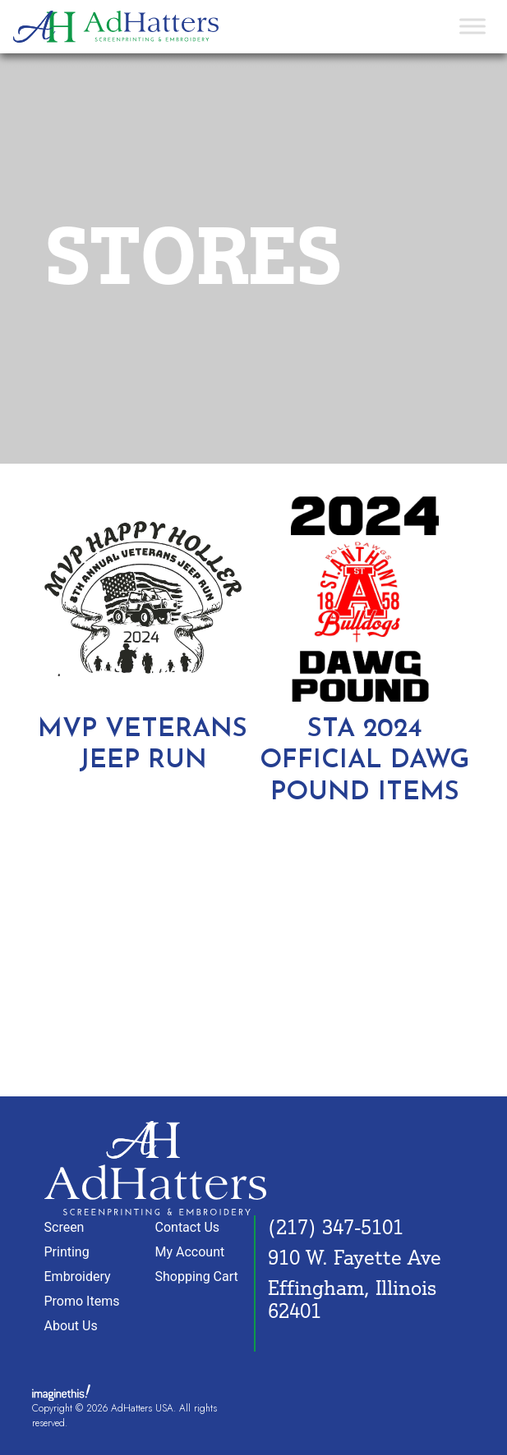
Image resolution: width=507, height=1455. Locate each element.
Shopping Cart (196, 1276)
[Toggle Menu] (472, 26)
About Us (71, 1326)
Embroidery (77, 1276)
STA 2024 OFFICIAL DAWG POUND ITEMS (364, 761)
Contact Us (187, 1227)
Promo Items (82, 1301)
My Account (190, 1252)
